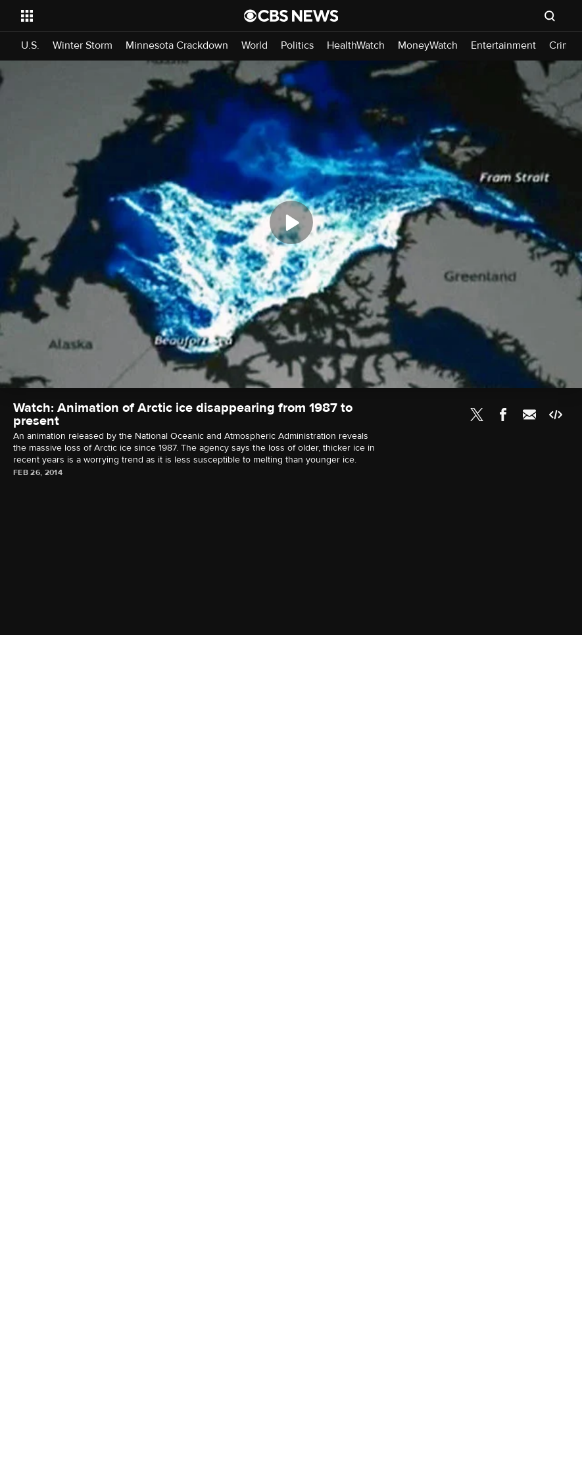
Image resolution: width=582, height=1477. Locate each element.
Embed (555, 414)
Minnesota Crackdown (177, 45)
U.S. (30, 45)
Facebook (503, 414)
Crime (563, 45)
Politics (297, 45)
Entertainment (503, 45)
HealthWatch (356, 45)
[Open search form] (550, 16)
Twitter (476, 414)
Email (529, 414)
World (254, 45)
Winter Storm (82, 45)
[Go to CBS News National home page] (291, 15)
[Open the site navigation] (111, 16)
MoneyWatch (428, 45)
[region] (291, 224)
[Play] (291, 222)
